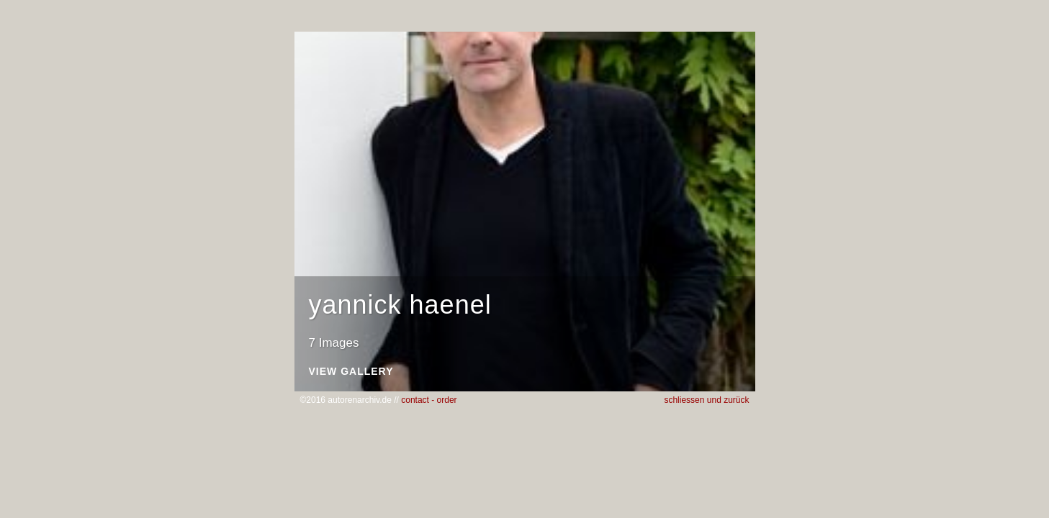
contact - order (428, 400)
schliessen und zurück (706, 400)
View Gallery (351, 371)
